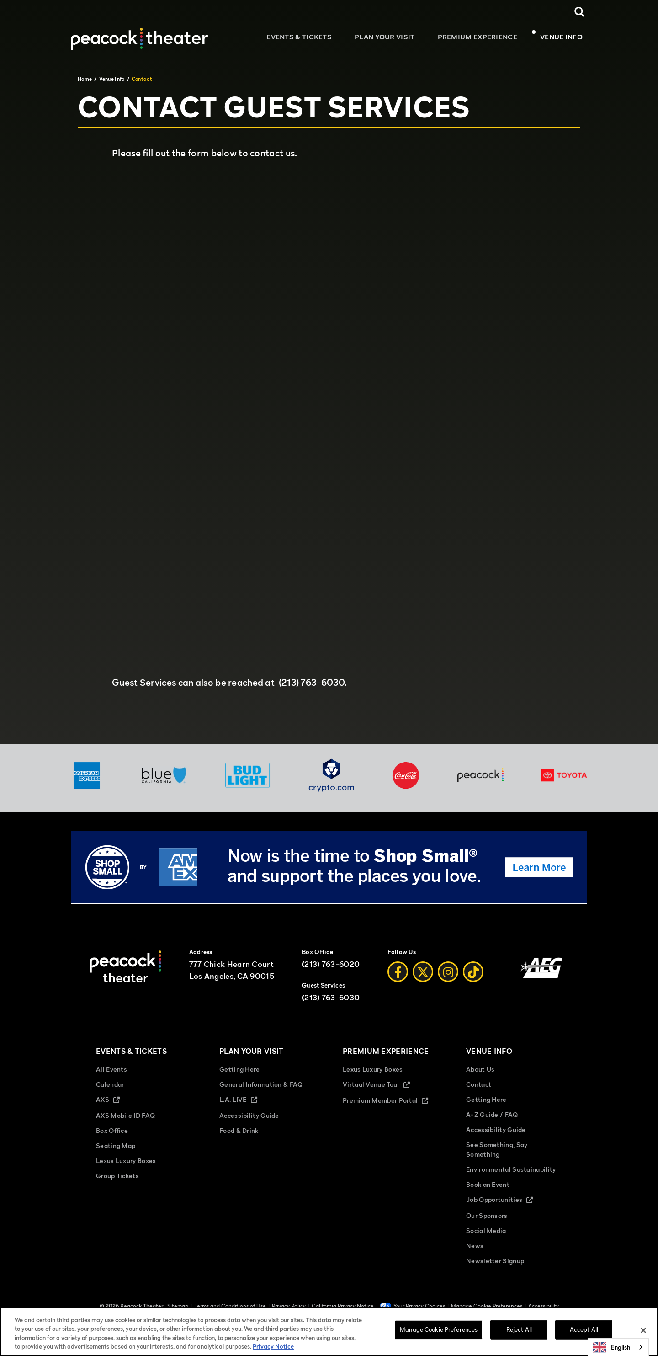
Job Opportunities (507, 1205)
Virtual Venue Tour (384, 1090)
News (474, 1251)
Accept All (584, 1329)
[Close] (643, 1330)
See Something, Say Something (496, 1154)
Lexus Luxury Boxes (126, 1165)
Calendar (110, 1089)
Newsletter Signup (495, 1266)
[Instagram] (448, 977)
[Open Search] (579, 12)
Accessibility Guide (249, 1120)
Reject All (519, 1329)
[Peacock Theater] (139, 33)
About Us (480, 1074)
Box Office (112, 1135)
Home (85, 79)
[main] (329, 402)
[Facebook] (397, 977)
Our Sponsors (487, 1220)
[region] (329, 1331)
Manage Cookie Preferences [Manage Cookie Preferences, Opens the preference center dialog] (439, 1329)
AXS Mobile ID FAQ (125, 1120)
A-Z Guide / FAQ (492, 1119)
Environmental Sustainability (511, 1174)
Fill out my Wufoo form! (329, 416)
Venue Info (561, 39)
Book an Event (487, 1189)
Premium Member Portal (391, 1106)
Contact (478, 1089)
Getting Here (239, 1074)
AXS (115, 1105)
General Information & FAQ (261, 1089)
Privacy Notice (273, 1346)
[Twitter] (423, 977)
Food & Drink (239, 1135)
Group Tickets (117, 1181)
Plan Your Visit (394, 39)
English (611, 1347)
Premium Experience (482, 39)
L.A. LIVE (246, 1105)
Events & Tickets (312, 39)
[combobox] (618, 1347)
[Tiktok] (473, 977)
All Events (111, 1074)
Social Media (486, 1235)
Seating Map (115, 1150)
